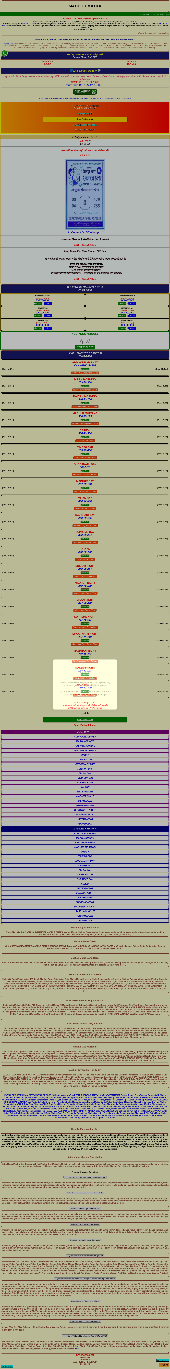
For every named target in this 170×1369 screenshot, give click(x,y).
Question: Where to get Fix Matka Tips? (85, 1209)
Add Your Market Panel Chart (85, 373)
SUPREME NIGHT (85, 805)
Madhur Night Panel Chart (85, 593)
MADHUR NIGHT (85, 796)
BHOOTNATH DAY (85, 764)
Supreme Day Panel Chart (85, 542)
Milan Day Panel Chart (85, 508)
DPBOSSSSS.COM (85, 1355)
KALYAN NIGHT (85, 819)
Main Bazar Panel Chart (85, 695)
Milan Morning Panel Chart (85, 390)
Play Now (37, 303)
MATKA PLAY (7, 1366)
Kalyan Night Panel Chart (85, 678)
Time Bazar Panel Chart (85, 458)
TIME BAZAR (85, 759)
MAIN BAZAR (85, 824)
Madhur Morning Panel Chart (85, 424)
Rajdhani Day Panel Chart (85, 525)
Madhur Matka (8, 44)
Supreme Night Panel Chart (85, 627)
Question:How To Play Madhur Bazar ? (85, 1321)
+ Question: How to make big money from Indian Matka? (85, 1177)
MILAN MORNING (85, 741)
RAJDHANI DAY (85, 778)
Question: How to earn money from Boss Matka (85, 1193)
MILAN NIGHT (85, 801)
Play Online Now (85, 119)
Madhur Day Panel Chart (85, 492)
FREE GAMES (162, 1360)
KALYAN (85, 787)
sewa (77, 1349)
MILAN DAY (85, 773)
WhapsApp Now (85, 347)
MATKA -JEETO (30, 24)
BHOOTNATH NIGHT (85, 810)
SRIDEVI (85, 755)
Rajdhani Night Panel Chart (85, 661)
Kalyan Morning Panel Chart (85, 407)
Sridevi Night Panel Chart (85, 576)
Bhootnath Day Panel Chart (85, 475)
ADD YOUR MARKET (85, 737)
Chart (48, 303)
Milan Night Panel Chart (85, 610)
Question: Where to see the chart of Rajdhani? (85, 1256)
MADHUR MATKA (85, 6)
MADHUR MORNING (85, 750)
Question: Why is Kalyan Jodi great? (85, 1224)
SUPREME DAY (85, 782)
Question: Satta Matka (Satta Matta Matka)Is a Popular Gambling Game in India (85, 1279)
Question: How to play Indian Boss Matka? (85, 1240)
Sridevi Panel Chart (85, 441)
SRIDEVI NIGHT (85, 791)
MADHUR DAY (85, 769)
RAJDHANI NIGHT (85, 814)
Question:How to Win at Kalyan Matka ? (85, 1301)
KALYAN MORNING (85, 746)
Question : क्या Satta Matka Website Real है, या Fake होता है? (85, 1336)
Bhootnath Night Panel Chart (85, 644)
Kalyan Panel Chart (85, 559)
